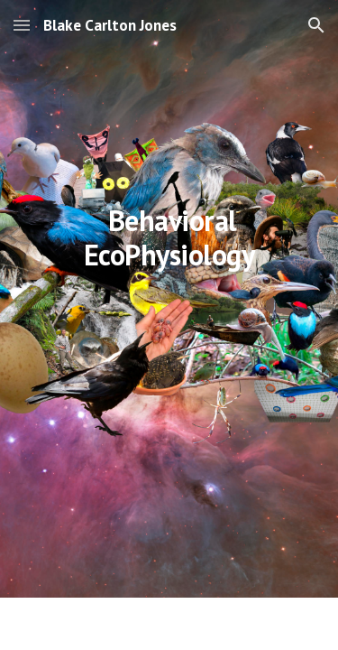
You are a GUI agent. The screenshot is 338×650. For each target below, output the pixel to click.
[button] (21, 25)
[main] (169, 324)
